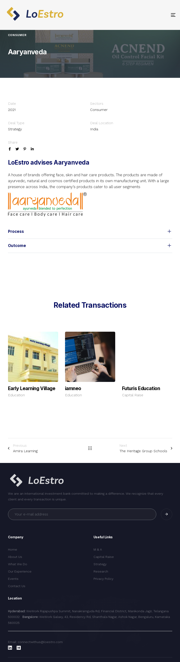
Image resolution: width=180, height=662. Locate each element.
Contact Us (16, 586)
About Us (15, 557)
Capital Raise (132, 395)
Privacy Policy (103, 579)
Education (16, 395)
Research (101, 571)
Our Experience (19, 571)
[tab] (90, 232)
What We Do (17, 564)
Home (12, 549)
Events (13, 579)
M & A (98, 549)
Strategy (100, 564)
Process (90, 231)
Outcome (90, 245)
